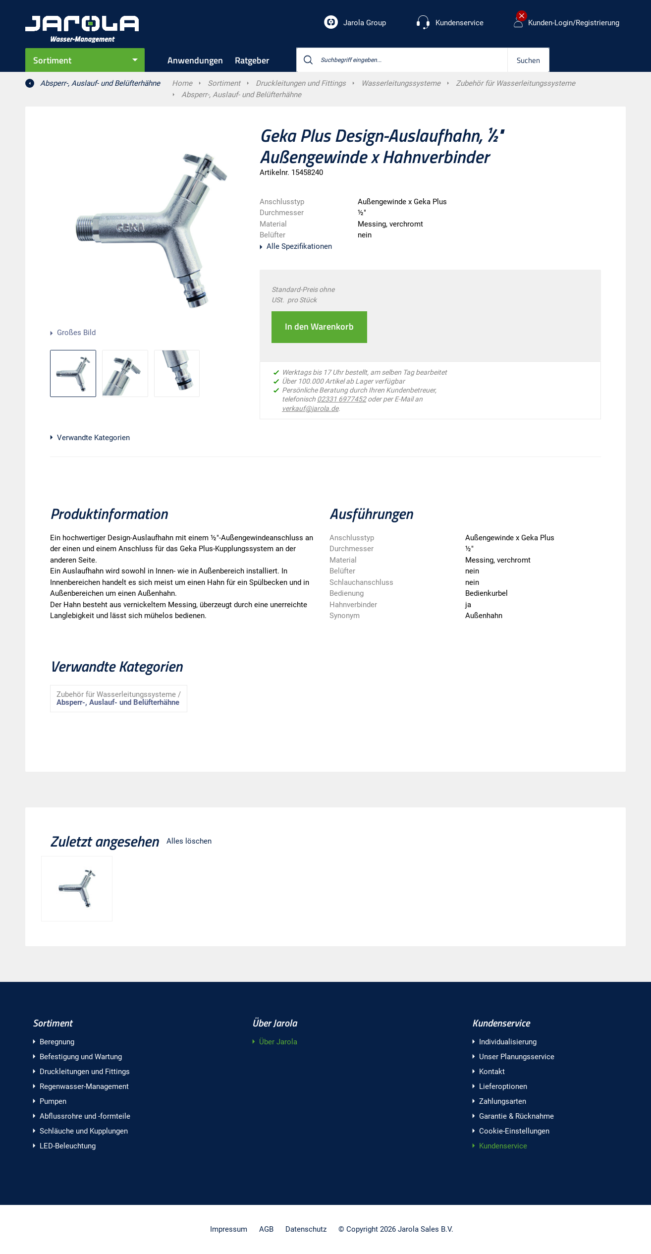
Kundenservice (501, 1022)
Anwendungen (195, 60)
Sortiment (52, 60)
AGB (266, 1229)
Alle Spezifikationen (299, 246)
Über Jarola (274, 1022)
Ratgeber (252, 60)
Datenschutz (305, 1229)
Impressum (228, 1229)
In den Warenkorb (319, 326)
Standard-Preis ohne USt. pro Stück (302, 294)
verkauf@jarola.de (310, 408)
